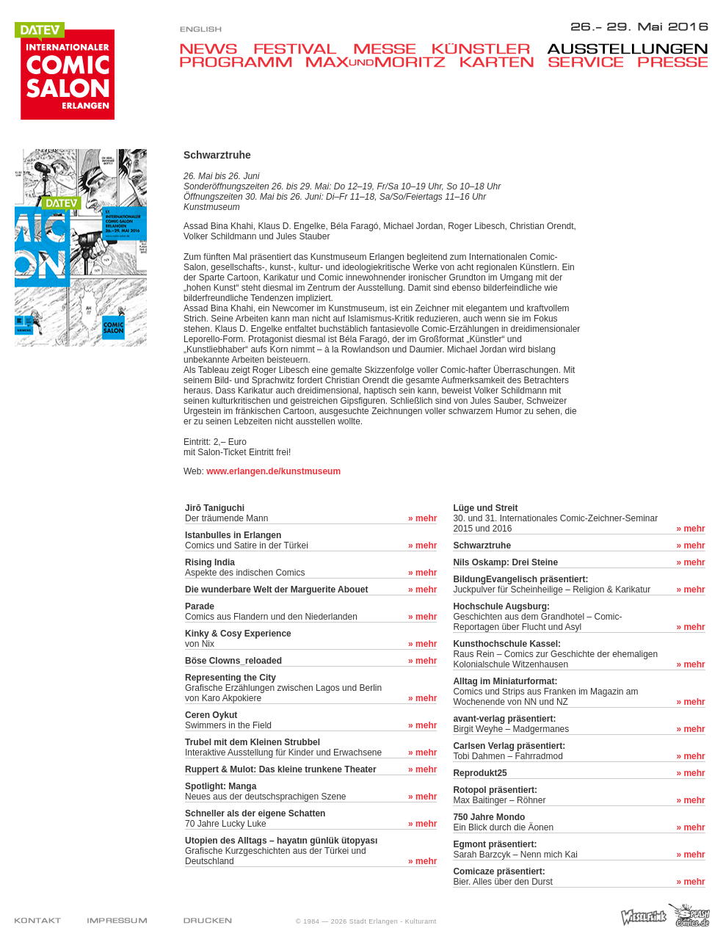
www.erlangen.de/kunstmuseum (273, 471)
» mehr (422, 518)
